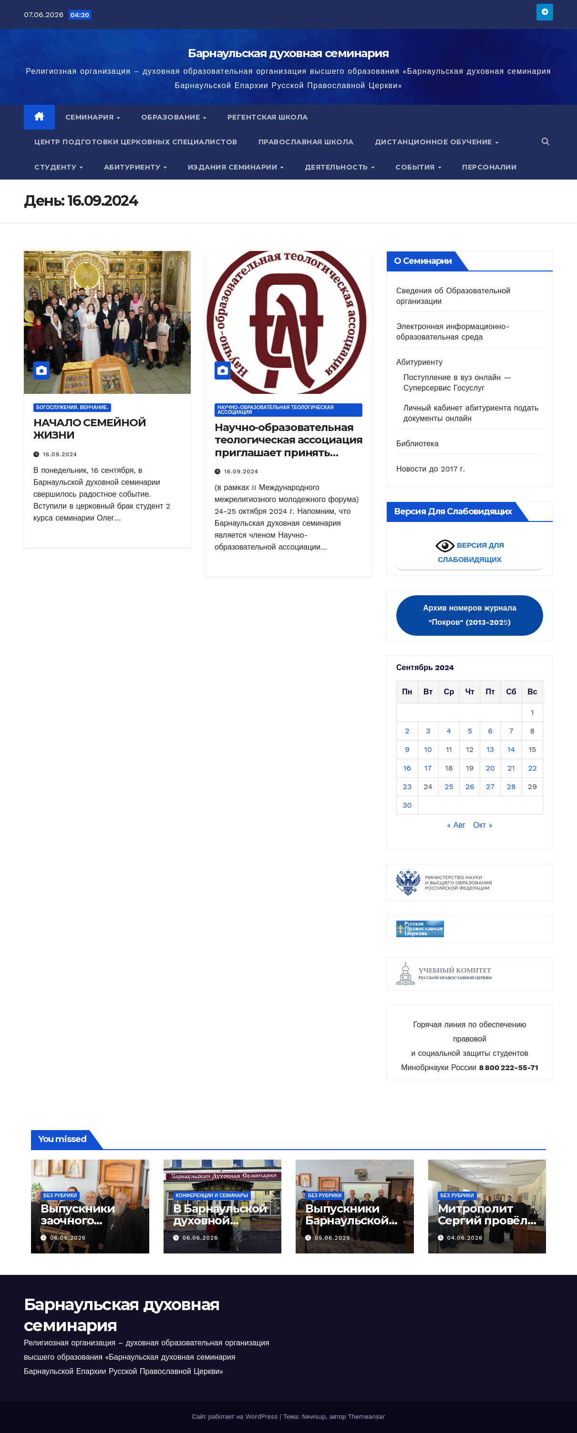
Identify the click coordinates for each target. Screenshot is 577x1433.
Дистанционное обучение (435, 142)
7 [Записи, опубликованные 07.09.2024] (511, 730)
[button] (545, 141)
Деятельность (338, 167)
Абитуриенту (133, 167)
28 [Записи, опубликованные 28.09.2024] (510, 786)
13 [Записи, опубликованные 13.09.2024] (490, 749)
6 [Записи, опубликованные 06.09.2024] (490, 730)
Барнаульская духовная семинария (288, 53)
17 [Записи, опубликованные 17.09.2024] (428, 767)
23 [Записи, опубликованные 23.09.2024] (407, 786)
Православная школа (306, 142)
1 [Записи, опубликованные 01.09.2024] (532, 712)
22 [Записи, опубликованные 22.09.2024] (532, 767)
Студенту (56, 167)
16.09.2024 (60, 454)
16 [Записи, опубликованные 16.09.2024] (407, 767)
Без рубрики (60, 1195)
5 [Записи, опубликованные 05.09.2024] (470, 730)
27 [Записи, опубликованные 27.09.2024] (490, 786)
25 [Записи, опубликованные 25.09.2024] (448, 786)
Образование (171, 117)
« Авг (456, 825)
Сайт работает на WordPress (235, 1416)
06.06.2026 (68, 1237)
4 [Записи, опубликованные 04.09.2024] (449, 730)
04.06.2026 (465, 1237)
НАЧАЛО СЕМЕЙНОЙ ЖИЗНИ (89, 428)
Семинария (90, 117)
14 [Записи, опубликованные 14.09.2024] (511, 749)
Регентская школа (267, 117)
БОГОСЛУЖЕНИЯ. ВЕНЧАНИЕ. (72, 407)
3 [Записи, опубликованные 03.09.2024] (428, 730)
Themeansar (366, 1416)
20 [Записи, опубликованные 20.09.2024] (490, 767)
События (416, 167)
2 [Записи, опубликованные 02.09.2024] (407, 730)
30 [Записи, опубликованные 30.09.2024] (407, 805)
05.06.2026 (332, 1237)
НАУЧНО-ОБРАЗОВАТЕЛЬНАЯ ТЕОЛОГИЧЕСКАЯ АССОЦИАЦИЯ (275, 410)
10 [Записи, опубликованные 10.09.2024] (428, 749)
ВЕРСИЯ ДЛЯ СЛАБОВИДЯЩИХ (469, 549)
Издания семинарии (233, 167)
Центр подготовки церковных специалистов (135, 142)
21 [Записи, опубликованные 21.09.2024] (511, 767)
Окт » (482, 825)
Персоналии (489, 167)
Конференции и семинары (212, 1195)
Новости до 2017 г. (430, 468)
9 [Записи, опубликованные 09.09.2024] (407, 749)
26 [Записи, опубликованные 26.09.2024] (469, 786)
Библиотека (417, 443)
